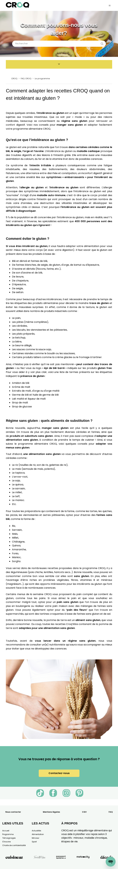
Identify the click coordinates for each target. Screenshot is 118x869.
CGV (84, 812)
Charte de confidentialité (14, 845)
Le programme (42, 78)
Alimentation (38, 834)
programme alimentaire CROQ (37, 444)
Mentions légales (51, 812)
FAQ (111, 812)
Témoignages (9, 838)
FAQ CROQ (26, 78)
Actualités (36, 830)
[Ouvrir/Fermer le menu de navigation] (110, 5)
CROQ (14, 78)
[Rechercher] (59, 44)
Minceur (35, 838)
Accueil (5, 830)
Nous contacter (13, 812)
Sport (34, 841)
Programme (8, 834)
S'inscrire (6, 841)
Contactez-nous (59, 773)
